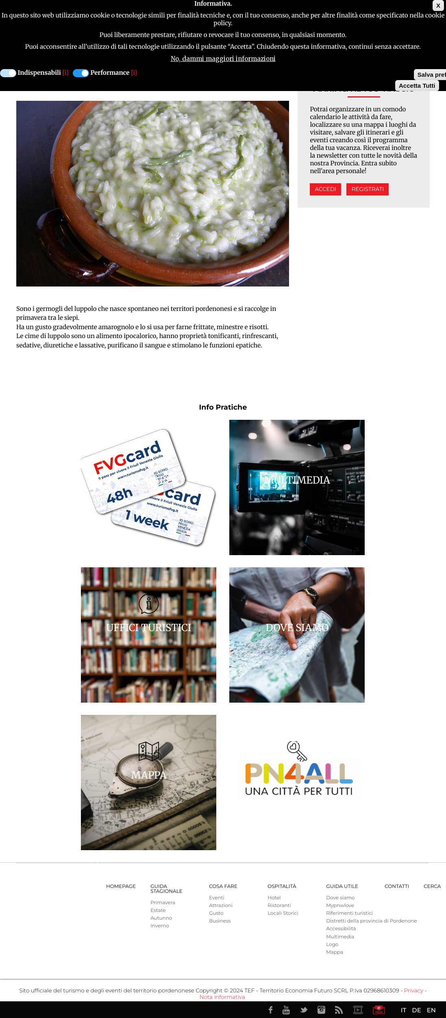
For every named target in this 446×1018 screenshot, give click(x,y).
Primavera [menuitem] (162, 903)
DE (416, 1010)
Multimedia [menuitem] (340, 937)
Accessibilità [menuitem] (341, 929)
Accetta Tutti (417, 85)
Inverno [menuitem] (159, 926)
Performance (110, 73)
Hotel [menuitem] (274, 898)
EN (431, 1010)
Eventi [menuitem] (216, 898)
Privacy (413, 991)
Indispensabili (39, 73)
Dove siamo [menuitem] (340, 898)
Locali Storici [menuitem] (283, 913)
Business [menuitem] (220, 921)
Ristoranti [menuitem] (279, 906)
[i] (66, 73)
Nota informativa (222, 997)
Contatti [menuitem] (397, 886)
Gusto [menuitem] (216, 913)
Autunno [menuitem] (161, 918)
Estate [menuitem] (157, 910)
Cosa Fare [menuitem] (223, 886)
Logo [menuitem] (332, 945)
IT (403, 1010)
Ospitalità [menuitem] (282, 886)
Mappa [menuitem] (334, 952)
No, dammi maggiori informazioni (223, 59)
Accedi (325, 189)
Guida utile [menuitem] (342, 886)
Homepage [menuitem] (121, 886)
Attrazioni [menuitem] (221, 906)
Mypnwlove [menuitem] (340, 906)
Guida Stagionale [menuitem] (166, 888)
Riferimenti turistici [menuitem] (349, 913)
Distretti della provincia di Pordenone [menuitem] (371, 921)
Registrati (367, 189)
